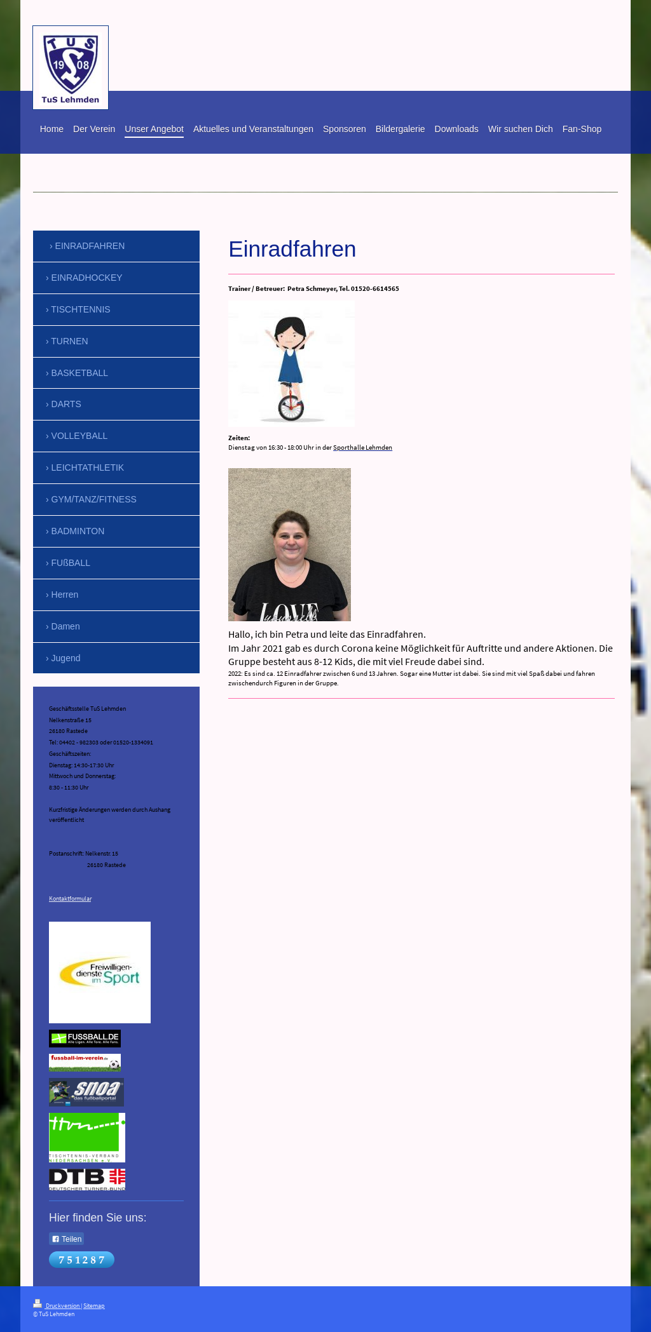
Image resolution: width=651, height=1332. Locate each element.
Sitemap (94, 1306)
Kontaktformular (70, 899)
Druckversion (57, 1306)
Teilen (66, 1239)
